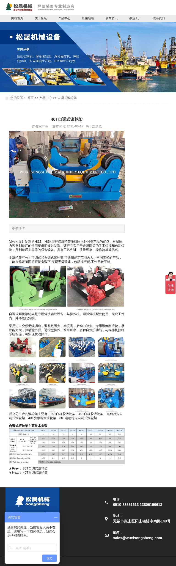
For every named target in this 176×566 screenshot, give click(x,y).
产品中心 (64, 18)
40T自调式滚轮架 (35, 472)
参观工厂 (135, 18)
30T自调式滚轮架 (35, 468)
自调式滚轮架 (67, 98)
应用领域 (88, 18)
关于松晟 (41, 18)
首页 (30, 98)
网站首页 (17, 18)
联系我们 (159, 18)
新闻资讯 (112, 18)
